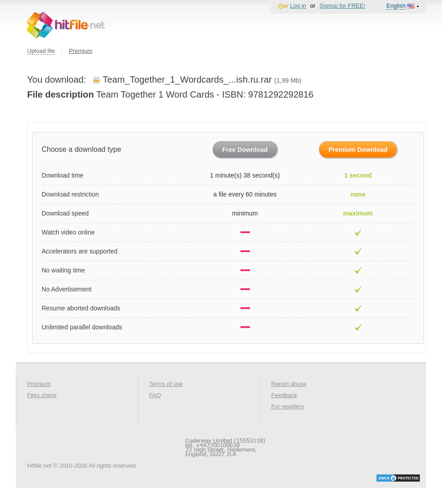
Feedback (284, 395)
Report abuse (288, 383)
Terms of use (166, 383)
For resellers (287, 406)
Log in (298, 5)
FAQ (155, 395)
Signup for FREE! (342, 5)
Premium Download (358, 149)
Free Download (245, 149)
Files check (41, 395)
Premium (80, 50)
